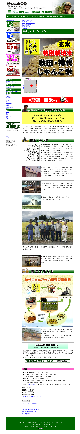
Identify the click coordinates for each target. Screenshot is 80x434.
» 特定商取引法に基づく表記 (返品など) (30, 403)
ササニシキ (8, 103)
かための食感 (9, 81)
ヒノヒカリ (8, 99)
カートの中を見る (10, 20)
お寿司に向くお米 (10, 87)
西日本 (7, 118)
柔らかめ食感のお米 (11, 82)
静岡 (7, 117)
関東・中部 (8, 116)
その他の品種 (9, 107)
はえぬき (8, 100)
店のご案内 (34, 16)
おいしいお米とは (16, 16)
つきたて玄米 (29, 20)
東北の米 (25, 28)
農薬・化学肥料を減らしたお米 (13, 91)
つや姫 (7, 105)
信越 (7, 114)
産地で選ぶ (28, 26)
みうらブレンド (10, 108)
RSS (7, 136)
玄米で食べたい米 (10, 86)
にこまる (8, 101)
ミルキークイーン (10, 104)
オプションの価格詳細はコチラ (32, 396)
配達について (42, 16)
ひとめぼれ (8, 97)
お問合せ (62, 16)
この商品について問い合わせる (31, 409)
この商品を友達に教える (29, 411)
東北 (7, 113)
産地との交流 (26, 16)
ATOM (7, 137)
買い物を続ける (26, 413)
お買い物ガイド (33, 384)
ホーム (9, 16)
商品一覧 (55, 16)
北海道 (7, 112)
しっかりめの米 (29, 21)
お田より (49, 16)
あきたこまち (9, 96)
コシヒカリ (8, 94)
